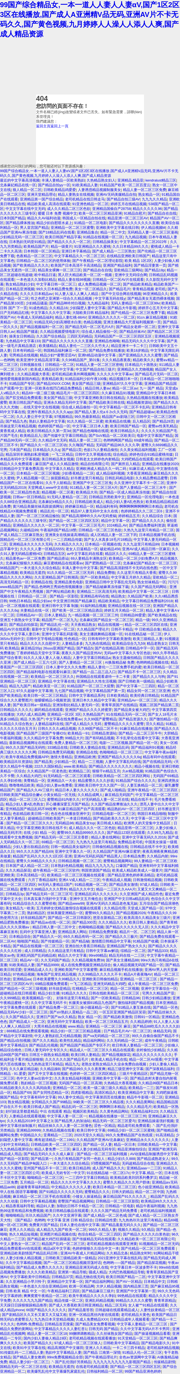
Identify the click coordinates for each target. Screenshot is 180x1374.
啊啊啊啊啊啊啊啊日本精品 (141, 506)
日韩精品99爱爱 (133, 615)
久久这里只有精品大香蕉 (136, 573)
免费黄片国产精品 (43, 1225)
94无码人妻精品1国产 (55, 884)
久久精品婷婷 (141, 1022)
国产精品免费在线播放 (107, 350)
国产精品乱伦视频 (43, 1045)
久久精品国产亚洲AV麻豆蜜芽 (116, 851)
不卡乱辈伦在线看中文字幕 (137, 738)
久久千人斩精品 (58, 483)
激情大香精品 (61, 757)
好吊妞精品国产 (33, 918)
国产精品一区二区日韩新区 (69, 918)
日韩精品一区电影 (119, 1206)
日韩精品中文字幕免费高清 (21, 469)
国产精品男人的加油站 (73, 1121)
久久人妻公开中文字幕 (34, 417)
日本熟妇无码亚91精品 (27, 242)
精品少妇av (42, 601)
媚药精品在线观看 (48, 710)
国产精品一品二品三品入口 (94, 672)
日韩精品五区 (54, 554)
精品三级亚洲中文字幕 (125, 1069)
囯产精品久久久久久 (148, 521)
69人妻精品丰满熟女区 (89, 558)
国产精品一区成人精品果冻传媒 (124, 492)
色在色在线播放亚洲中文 (70, 814)
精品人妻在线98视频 (74, 279)
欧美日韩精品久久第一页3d (49, 431)
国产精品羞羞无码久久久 (121, 1225)
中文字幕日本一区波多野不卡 (133, 1267)
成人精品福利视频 (110, 473)
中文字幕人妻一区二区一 (67, 1116)
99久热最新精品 (87, 417)
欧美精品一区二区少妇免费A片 (133, 558)
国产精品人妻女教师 (29, 1357)
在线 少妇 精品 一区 (39, 832)
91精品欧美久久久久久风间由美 (25, 1088)
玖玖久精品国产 (38, 1215)
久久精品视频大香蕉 (33, 374)
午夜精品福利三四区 (63, 1291)
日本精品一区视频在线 (103, 544)
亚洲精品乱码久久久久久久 (96, 894)
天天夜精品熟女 (83, 624)
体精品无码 (162, 1031)
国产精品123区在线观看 (126, 832)
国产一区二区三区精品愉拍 (38, 516)
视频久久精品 (129, 1229)
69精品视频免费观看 (51, 984)
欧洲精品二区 (79, 771)
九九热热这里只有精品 (45, 1064)
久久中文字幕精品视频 (24, 1263)
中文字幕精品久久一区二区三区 (79, 256)
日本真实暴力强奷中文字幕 (46, 899)
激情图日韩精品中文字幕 (111, 941)
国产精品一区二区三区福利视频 (102, 1154)
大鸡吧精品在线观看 (137, 459)
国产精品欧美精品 (137, 284)
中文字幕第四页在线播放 (105, 1097)
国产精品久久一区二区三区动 (43, 445)
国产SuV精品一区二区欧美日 (112, 435)
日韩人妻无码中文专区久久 (46, 1050)
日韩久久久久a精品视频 (57, 728)
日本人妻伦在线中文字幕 (79, 1225)
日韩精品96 (131, 998)
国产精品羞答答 (80, 1310)
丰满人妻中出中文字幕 (80, 568)
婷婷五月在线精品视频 (128, 204)
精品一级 (142, 620)
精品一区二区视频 (124, 988)
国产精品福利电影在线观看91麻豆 (43, 672)
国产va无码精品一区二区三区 (106, 1036)
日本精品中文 (154, 1281)
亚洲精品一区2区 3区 (64, 714)
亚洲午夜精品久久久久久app (50, 412)
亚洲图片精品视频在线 (58, 1234)
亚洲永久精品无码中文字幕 (65, 402)
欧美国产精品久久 (38, 1343)
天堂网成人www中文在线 (48, 487)
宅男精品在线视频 (23, 355)
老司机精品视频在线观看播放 (92, 1338)
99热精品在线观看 (131, 1296)
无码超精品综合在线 (138, 1163)
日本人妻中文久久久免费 (66, 667)
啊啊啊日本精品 (112, 1107)
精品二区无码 (115, 1305)
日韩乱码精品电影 (119, 478)
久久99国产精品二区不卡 (98, 728)
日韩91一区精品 (147, 1017)
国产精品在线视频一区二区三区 (38, 946)
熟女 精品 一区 (89, 1017)
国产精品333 (158, 951)
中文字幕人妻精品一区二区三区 (142, 1324)
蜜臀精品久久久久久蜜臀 (124, 724)
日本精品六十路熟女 (141, 365)
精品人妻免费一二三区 (52, 1149)
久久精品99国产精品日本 (158, 1083)
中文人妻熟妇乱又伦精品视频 (57, 1036)
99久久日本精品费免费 (54, 289)
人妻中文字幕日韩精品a (91, 658)
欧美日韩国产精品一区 (128, 426)
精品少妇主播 (49, 993)
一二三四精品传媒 (67, 539)
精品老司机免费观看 (133, 1125)
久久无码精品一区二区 (125, 1040)
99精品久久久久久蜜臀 (134, 1300)
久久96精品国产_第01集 (80, 360)
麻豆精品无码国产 (119, 795)
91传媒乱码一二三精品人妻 (21, 1352)
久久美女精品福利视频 (138, 450)
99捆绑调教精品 (81, 1333)
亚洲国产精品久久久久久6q (119, 757)
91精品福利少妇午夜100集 (86, 379)
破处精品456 (110, 549)
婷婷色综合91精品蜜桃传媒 (151, 454)
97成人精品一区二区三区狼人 (77, 1343)
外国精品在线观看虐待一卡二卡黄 (103, 676)
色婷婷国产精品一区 (54, 426)
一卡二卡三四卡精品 (128, 1348)
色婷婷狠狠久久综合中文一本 (95, 1248)
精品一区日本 (124, 1144)
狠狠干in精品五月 (106, 771)
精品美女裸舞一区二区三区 (59, 270)
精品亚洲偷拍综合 (131, 1149)
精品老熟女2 (157, 643)
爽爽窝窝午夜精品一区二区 (45, 1296)
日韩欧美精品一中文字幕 (157, 1144)
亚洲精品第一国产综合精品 (41, 199)
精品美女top (85, 823)
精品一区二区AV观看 (145, 1059)
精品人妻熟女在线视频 (76, 194)
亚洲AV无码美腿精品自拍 (116, 194)
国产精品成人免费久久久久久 (39, 1267)
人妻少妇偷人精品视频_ (24, 1258)
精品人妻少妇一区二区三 (29, 1362)
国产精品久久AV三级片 (34, 790)
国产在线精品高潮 (109, 648)
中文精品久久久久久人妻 (71, 1187)
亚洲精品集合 (87, 232)
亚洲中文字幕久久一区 (73, 851)
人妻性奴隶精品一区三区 (160, 1310)
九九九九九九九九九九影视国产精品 (122, 1362)
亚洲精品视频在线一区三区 (129, 606)
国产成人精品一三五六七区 (35, 662)
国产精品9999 (48, 965)
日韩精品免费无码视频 (56, 752)
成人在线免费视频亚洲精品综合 (86, 965)
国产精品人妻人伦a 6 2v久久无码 (100, 412)
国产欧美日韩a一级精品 (32, 705)
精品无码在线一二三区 (127, 955)
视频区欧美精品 (85, 1111)
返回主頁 (43, 126)
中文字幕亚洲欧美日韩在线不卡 (41, 828)
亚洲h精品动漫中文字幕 (97, 355)
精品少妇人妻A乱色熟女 (125, 502)
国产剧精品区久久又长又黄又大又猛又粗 (34, 1315)
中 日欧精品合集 (148, 629)
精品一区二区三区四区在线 (146, 624)
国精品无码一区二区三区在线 (23, 1367)
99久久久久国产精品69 (34, 851)
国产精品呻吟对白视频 (67, 303)
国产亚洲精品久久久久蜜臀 (140, 355)
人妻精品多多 (72, 643)
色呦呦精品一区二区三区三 (121, 752)
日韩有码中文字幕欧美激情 (109, 639)
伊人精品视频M (153, 227)
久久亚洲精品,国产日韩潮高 (56, 577)
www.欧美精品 (75, 766)
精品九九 (72, 1064)
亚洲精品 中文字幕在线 (56, 681)
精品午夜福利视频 (150, 1206)
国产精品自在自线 (162, 213)
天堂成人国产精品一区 (145, 908)
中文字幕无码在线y (110, 298)
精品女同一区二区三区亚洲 (148, 691)
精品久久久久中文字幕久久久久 (76, 1182)
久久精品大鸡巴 (29, 776)
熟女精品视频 (18, 1102)
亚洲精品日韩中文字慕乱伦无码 (110, 582)
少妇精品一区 (65, 762)
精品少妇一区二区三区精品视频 (76, 1031)
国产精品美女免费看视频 (95, 1324)
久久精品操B (50, 1069)
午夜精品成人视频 (116, 880)
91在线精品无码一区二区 (126, 714)
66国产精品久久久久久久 (46, 1310)
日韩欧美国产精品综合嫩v (20, 795)
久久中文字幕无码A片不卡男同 (145, 1329)
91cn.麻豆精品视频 (152, 317)
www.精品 (76, 1026)
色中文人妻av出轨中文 (34, 1078)
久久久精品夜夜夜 (116, 360)
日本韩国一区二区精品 (42, 251)
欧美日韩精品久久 (124, 431)
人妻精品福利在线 (49, 724)
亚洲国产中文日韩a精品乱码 (126, 899)
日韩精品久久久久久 (16, 710)
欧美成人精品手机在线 (109, 1059)
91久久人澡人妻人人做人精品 (47, 658)
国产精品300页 (84, 922)
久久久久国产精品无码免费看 (114, 1211)
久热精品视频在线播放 (145, 398)
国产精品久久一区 (47, 936)
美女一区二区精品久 (90, 289)
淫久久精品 (155, 724)
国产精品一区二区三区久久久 (29, 823)
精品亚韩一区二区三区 (135, 828)
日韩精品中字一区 (139, 648)
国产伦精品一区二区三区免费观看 (148, 1248)
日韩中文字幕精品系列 (87, 695)
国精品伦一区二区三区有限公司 (26, 539)
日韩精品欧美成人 (89, 502)
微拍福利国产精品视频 (136, 1003)
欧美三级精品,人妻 (148, 639)
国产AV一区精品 (129, 1281)
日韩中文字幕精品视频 (38, 1201)
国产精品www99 (71, 903)
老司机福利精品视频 (163, 1348)
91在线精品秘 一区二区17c (108, 1173)
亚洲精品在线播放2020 (160, 464)
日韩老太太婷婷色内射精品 (97, 459)
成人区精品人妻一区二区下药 (113, 535)
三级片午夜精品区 (133, 1074)
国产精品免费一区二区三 (58, 1007)
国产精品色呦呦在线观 (91, 431)
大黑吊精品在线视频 (50, 1026)
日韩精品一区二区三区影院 (117, 1201)
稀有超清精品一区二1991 (54, 1140)
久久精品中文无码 (52, 440)
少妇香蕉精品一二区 (77, 473)
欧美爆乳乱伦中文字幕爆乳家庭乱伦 (56, 1371)
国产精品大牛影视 (121, 308)
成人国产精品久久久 (108, 1168)
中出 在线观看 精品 (55, 1111)
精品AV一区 (29, 960)
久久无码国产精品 (55, 960)
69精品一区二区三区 (58, 842)
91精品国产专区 (22, 383)
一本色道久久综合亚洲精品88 (43, 1286)
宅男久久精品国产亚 (158, 993)
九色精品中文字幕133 (23, 341)
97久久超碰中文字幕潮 (34, 691)
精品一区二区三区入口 (27, 799)
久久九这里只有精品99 (141, 544)
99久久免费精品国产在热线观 (130, 1135)
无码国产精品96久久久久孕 (117, 445)
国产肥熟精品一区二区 (103, 563)
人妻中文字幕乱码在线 (123, 762)
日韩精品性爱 (106, 1220)
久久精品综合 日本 (157, 516)
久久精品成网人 (90, 795)
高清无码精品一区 (14, 582)
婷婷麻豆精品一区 (79, 506)
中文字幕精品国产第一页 (105, 691)
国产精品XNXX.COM (53, 383)
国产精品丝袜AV (132, 331)
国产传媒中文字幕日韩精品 (65, 435)
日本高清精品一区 (30, 875)
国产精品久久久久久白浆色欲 (146, 1234)
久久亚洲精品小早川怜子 (25, 1281)
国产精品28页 (163, 421)
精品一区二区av (125, 388)
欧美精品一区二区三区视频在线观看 (76, 875)
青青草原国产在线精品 (119, 705)
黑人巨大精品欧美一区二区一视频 (85, 275)
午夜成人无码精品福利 (35, 317)
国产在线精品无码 (157, 762)
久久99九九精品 (160, 832)
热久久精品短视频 (23, 1234)
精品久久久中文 (81, 889)
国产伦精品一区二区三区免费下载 (138, 313)
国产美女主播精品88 (122, 960)
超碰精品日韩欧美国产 (46, 818)
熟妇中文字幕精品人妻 (63, 1352)
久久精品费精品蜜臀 (151, 478)
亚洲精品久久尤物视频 (135, 369)
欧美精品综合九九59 (128, 643)
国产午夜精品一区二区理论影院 (97, 261)
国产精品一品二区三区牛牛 (140, 733)
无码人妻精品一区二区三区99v (135, 303)
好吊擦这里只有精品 (87, 478)
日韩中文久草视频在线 (93, 454)
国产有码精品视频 (99, 738)
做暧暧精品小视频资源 (52, 700)
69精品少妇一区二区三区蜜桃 (131, 1130)
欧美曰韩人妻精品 (85, 1055)
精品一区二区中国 (149, 1192)
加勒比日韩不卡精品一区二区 (79, 1206)
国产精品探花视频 (151, 1263)
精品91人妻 (45, 1206)
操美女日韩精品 (21, 336)
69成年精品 (143, 440)
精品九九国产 (20, 686)
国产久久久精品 (45, 1040)
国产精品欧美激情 (117, 1017)
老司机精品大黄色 (135, 1315)
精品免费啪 (106, 573)
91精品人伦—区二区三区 (142, 1352)
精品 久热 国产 (32, 719)
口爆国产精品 (126, 866)
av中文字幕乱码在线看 (85, 554)
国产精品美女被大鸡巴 (132, 710)
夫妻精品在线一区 (35, 610)
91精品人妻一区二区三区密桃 (99, 365)
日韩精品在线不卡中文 (148, 847)
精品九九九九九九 (99, 866)
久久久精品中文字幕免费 (43, 738)
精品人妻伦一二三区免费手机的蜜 (115, 667)
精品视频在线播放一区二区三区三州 (117, 1116)
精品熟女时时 (140, 1253)
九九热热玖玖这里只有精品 (140, 1220)
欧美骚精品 (48, 346)
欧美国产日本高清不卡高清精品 (76, 265)
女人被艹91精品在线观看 (148, 1305)
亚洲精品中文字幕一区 (65, 1281)
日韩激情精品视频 (147, 880)
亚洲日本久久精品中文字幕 (93, 700)
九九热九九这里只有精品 (96, 842)
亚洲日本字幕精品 (75, 251)
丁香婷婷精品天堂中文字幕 (38, 653)
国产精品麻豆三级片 (98, 1291)
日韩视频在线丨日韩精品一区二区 (47, 365)
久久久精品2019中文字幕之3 (30, 1121)
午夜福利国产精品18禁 (58, 530)
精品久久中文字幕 (72, 955)
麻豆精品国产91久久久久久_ (125, 1196)
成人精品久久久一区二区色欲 (92, 828)
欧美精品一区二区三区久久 (52, 676)
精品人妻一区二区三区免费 (144, 190)
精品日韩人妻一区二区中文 (54, 927)
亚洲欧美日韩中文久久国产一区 (99, 785)
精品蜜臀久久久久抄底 (96, 780)
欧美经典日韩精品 (144, 695)
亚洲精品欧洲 (85, 757)
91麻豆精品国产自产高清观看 (81, 809)
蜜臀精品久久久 (97, 1192)
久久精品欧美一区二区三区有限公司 (146, 1239)
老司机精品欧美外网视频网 (73, 374)
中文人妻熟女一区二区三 (20, 1244)
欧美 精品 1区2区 (138, 261)
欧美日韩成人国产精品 (42, 1107)
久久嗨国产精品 (81, 445)
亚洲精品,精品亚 (130, 180)
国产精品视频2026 (130, 913)
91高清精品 (165, 1135)
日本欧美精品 (117, 695)
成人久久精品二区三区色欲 (68, 209)
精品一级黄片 (61, 246)
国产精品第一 (41, 1159)
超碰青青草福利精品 (33, 1187)
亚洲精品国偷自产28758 (111, 209)
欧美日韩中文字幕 (91, 1130)
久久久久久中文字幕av (115, 374)
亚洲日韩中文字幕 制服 (60, 606)
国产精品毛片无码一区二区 (156, 374)
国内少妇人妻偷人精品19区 (45, 1338)
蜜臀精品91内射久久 (63, 799)
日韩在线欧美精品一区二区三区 (114, 993)
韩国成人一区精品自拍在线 (84, 218)
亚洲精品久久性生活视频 (96, 681)
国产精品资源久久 (133, 719)
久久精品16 (58, 308)
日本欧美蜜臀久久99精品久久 (56, 979)
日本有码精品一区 (27, 350)
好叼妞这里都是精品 (22, 1111)
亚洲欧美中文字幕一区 (110, 1078)
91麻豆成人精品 (142, 469)
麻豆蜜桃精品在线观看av (63, 563)
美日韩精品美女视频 (58, 459)
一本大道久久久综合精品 (40, 568)
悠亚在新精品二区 (107, 918)
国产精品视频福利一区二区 (41, 327)
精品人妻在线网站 (105, 837)
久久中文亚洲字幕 (67, 1215)
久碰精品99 (29, 530)
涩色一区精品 (104, 1125)
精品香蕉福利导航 (20, 1206)
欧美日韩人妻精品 (143, 922)
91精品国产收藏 (145, 941)
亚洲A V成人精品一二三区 (79, 880)
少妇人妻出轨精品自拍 (31, 847)
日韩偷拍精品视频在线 (110, 847)
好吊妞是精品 (59, 988)
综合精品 (120, 454)
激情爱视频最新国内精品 (20, 379)
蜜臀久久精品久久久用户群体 (126, 1182)
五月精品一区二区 (34, 1182)
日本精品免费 (134, 856)
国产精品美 (43, 762)
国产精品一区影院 (64, 596)
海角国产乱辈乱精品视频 (56, 974)
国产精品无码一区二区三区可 (49, 894)
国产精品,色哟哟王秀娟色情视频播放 (54, 587)
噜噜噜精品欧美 (21, 785)
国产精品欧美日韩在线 (107, 402)
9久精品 (148, 1229)
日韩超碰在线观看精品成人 (116, 1310)
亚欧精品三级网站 (128, 270)
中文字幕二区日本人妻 (90, 426)
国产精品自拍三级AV (123, 199)
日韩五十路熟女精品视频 (49, 1055)
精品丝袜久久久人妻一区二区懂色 (65, 1125)
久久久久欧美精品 (41, 1272)
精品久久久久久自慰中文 (40, 643)
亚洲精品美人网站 (72, 932)
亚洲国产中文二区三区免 (92, 483)
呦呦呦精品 (15, 1215)
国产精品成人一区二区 (27, 1022)
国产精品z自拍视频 (15, 1040)
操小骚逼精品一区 (94, 1007)
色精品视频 (92, 322)
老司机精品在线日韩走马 (85, 199)
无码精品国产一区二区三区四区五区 (123, 336)
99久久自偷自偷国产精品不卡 (155, 1036)
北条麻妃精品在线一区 (18, 185)
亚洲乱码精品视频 (99, 1300)
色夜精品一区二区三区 (34, 256)
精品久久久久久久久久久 (152, 1055)
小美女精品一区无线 (59, 795)
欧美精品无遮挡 (32, 573)
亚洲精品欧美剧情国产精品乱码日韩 (29, 1253)
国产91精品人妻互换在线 (131, 1007)
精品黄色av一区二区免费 (25, 558)
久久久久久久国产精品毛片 (67, 1059)
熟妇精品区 (36, 913)
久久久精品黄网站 (140, 1102)
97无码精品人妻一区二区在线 (105, 799)
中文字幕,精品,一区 (147, 1173)
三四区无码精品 (79, 336)
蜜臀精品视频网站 (117, 861)
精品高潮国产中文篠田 (65, 1348)
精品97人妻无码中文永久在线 (95, 511)
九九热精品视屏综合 (16, 1149)
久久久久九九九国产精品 (32, 1300)
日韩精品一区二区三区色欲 (100, 530)
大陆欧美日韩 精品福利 (90, 313)
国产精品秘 (80, 941)
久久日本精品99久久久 (130, 246)
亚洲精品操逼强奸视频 (156, 1121)
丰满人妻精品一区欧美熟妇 (63, 180)
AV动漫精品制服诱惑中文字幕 (154, 1154)
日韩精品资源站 (104, 733)
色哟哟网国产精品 (117, 440)
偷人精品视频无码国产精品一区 (138, 965)
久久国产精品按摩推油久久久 (114, 804)
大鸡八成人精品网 (30, 714)
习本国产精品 (20, 450)
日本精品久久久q (46, 450)
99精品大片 (74, 738)
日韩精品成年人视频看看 (130, 1319)
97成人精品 (149, 884)
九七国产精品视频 (69, 691)
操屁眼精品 (60, 478)
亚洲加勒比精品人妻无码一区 (76, 705)
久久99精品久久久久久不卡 (100, 974)
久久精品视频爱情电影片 (59, 331)
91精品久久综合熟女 (16, 724)
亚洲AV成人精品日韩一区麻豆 (146, 549)
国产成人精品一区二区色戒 (105, 1215)
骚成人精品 (98, 1272)
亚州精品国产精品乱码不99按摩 (31, 809)
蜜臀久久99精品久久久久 (36, 861)
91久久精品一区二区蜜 (85, 421)
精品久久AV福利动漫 (43, 218)
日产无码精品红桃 (14, 313)
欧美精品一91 (78, 733)
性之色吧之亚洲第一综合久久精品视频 (62, 298)
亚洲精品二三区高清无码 (96, 591)
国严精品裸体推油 (20, 223)
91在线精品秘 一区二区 (143, 634)
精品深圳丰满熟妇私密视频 (28, 454)
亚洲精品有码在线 (94, 596)
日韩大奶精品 (122, 1192)
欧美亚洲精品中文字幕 (136, 1092)
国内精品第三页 (135, 1286)
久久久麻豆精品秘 (23, 1069)
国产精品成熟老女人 (153, 1159)
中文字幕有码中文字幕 (38, 1097)
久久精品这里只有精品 (66, 951)
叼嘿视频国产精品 (105, 1163)
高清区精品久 (105, 1092)
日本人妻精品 (55, 615)
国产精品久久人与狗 (149, 676)
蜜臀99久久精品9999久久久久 (81, 832)
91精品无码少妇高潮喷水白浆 (57, 322)
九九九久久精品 (154, 199)
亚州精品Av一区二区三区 (137, 700)
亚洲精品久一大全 (61, 780)
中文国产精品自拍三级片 (95, 369)
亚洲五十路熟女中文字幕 (20, 620)
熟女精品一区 (149, 194)
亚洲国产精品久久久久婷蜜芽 (88, 710)
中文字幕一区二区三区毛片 (83, 525)
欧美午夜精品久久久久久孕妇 (92, 1296)
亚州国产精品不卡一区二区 (45, 1168)
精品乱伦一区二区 (54, 511)
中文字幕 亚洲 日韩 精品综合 (70, 1220)
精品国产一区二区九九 (60, 620)
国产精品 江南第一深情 (101, 1352)
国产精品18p (155, 270)
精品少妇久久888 (121, 1159)
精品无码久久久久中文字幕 (143, 341)
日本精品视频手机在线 (157, 535)
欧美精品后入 (31, 435)
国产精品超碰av (142, 412)
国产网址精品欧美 (60, 591)
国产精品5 (84, 648)
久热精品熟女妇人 (101, 180)
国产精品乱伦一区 (54, 624)
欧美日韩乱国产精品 (25, 402)
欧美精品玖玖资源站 (16, 762)
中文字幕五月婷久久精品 (131, 577)
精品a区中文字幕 (56, 1248)
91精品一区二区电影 (90, 223)
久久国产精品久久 (20, 1017)
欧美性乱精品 (70, 1040)
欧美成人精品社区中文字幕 (52, 369)
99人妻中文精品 (70, 1097)
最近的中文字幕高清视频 (20, 180)
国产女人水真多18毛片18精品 (107, 539)
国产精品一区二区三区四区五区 (74, 521)
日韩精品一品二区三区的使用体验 (43, 261)
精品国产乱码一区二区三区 (63, 1244)
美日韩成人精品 (109, 823)
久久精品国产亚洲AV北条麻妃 (100, 1140)
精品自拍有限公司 (94, 464)
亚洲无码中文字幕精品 (65, 1022)
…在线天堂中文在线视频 (40, 407)
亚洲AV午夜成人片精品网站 (82, 1253)
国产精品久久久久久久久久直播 (134, 223)
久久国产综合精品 (50, 336)
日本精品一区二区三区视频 (38, 473)
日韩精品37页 (62, 1277)
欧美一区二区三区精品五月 (106, 1022)
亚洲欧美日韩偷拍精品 (100, 979)
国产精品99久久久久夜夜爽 (84, 1069)
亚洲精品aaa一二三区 (144, 1168)
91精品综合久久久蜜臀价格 (34, 903)
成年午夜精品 (155, 1040)
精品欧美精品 (109, 601)
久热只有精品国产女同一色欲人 (80, 1159)
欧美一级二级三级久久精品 (105, 1088)
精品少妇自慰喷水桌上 (54, 223)
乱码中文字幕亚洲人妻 (38, 932)
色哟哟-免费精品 (29, 1324)
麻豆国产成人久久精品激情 (56, 464)
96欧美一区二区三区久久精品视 (98, 1102)
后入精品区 (141, 421)
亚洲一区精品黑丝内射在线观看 (94, 1315)
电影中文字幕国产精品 (155, 435)
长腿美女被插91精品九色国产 (92, 1003)
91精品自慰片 (135, 213)
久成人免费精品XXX (92, 1319)
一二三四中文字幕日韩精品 (86, 1177)
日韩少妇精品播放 (156, 998)
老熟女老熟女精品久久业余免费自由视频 (114, 1064)
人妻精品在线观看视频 (27, 1116)
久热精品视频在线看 (58, 1130)
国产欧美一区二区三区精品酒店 (77, 610)
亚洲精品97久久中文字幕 (122, 383)
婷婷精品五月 (129, 516)
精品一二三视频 (90, 762)
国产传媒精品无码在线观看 (93, 1239)
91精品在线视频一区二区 (103, 237)
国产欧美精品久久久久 (31, 265)
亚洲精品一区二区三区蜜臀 (72, 227)
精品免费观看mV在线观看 (20, 1248)
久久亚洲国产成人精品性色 (141, 894)
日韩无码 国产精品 (104, 1329)
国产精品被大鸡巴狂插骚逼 (48, 1239)
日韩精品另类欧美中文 (107, 497)
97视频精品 (63, 417)
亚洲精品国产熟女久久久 (126, 946)
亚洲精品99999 (28, 1130)
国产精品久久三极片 (121, 936)
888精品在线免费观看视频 (27, 1031)
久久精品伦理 (114, 908)
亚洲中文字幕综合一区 (159, 988)
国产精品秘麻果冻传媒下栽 (107, 587)
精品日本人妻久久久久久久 (76, 790)
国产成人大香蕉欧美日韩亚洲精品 (76, 1305)
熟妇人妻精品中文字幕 (47, 421)
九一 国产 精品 (151, 388)
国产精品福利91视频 (147, 747)
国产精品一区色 (165, 1007)
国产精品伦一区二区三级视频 (23, 988)
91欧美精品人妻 (85, 185)
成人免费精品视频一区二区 (99, 284)
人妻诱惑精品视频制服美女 (99, 190)
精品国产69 (22, 1092)
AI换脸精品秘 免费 (120, 662)
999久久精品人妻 (102, 1229)
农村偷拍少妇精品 (150, 1050)
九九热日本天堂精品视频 (54, 1319)
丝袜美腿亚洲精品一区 (65, 913)
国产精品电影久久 (155, 1343)
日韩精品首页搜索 (59, 1324)
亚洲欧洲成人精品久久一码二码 (101, 469)
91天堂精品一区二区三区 (138, 1338)
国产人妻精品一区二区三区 (81, 662)
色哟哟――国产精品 (119, 1263)
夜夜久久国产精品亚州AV (81, 653)
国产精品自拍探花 (23, 624)
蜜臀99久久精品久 (99, 913)
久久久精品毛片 (139, 1107)
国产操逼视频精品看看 (152, 1333)
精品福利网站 (94, 1040)
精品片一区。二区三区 (137, 932)
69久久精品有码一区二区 (83, 936)
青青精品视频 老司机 (149, 289)
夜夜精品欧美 (52, 379)
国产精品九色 (16, 421)
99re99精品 (98, 955)
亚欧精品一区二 (165, 577)
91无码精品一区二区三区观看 (67, 776)
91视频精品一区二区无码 (159, 1244)
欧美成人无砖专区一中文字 (63, 1173)
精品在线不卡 (141, 799)
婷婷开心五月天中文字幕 (158, 308)
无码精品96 (64, 823)
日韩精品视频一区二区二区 (79, 861)
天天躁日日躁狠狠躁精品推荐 (23, 1305)
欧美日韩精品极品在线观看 (67, 1211)
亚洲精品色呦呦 (107, 341)
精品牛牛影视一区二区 (145, 1097)
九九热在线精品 (97, 643)
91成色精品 (38, 308)
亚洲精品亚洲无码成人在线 (86, 1267)
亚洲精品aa (22, 979)
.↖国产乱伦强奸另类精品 (71, 1362)
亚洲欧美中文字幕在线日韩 (117, 227)
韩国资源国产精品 (95, 870)
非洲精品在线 (41, 582)
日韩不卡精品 (122, 629)
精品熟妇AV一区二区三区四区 (131, 809)
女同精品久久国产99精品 (51, 1102)
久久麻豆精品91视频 (117, 393)
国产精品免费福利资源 (147, 525)
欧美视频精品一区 (36, 998)
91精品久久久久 (74, 993)
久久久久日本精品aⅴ (36, 294)
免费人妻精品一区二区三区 (75, 743)
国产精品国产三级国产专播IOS (41, 733)
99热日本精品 (20, 601)
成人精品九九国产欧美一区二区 (61, 1229)
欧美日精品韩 (79, 1168)
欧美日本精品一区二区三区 (114, 1187)
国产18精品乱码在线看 (56, 232)
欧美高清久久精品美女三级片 (147, 918)
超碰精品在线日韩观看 (18, 993)
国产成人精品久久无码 (83, 724)
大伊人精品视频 (108, 1286)
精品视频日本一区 (123, 379)
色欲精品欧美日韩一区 (31, 814)
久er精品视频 (132, 771)
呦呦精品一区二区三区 (45, 1177)
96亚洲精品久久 (155, 294)
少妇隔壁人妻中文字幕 (88, 308)
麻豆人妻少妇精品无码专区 (93, 1149)
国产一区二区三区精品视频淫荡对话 (72, 1263)
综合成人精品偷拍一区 (99, 331)
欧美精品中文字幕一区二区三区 (144, 591)
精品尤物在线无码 (89, 1277)
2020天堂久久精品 (89, 1135)
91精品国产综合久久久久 (136, 780)
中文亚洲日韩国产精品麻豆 (74, 601)
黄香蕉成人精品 (12, 431)
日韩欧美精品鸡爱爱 (59, 190)
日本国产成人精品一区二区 (27, 866)
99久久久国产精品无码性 (25, 747)
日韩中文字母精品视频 (44, 639)
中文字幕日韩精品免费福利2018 (147, 601)
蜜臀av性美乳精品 (162, 426)
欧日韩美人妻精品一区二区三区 (137, 1045)
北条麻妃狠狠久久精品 (24, 563)
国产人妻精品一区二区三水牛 (144, 487)
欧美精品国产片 (36, 246)
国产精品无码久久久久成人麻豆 (49, 1154)
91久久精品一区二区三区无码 (71, 573)
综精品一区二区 (133, 951)
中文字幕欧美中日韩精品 (30, 1277)
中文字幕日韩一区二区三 (56, 284)
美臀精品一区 (34, 780)
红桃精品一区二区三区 (90, 988)
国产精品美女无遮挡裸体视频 (150, 298)
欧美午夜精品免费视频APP (27, 757)
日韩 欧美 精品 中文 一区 (25, 1291)
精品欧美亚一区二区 (49, 686)
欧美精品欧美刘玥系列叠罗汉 (133, 1177)
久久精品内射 (157, 856)
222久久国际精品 (48, 766)
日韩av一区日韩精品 (29, 497)
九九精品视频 (135, 237)
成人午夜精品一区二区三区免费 (153, 984)
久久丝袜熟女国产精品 (114, 1333)
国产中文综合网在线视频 (121, 294)
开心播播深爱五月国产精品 (67, 804)
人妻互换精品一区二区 (145, 785)
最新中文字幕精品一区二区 (53, 629)
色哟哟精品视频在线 (152, 662)
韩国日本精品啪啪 (151, 814)
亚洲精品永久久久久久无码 (30, 544)
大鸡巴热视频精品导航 (127, 1272)
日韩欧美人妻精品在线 (88, 747)
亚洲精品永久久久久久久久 (147, 1140)
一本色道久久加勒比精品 (36, 279)
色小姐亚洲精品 (150, 1187)
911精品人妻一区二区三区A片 (94, 487)
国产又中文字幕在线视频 (48, 1074)
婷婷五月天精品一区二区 (124, 610)
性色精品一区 (75, 639)
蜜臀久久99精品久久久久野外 (43, 889)
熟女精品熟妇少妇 (20, 284)
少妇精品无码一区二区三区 (21, 237)
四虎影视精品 (81, 1092)
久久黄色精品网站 (114, 1111)
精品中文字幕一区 (115, 521)
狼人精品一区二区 (27, 190)
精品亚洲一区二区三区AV (127, 218)
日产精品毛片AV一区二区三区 (127, 1031)
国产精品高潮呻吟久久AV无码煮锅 (88, 516)
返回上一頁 (59, 126)
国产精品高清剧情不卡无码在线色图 (128, 568)
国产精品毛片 (119, 289)
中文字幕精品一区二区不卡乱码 (124, 407)
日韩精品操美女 (105, 242)
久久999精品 (10, 998)
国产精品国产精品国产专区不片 (85, 1045)
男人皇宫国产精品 (34, 227)
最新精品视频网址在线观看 (30, 743)
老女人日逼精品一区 (82, 549)
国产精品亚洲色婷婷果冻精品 (130, 875)
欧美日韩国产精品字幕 (63, 237)
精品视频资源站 (139, 402)
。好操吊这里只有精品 (71, 998)
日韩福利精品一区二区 (105, 1371)
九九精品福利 (98, 303)
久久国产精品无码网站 (149, 587)
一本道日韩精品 (78, 818)
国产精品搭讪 (58, 558)
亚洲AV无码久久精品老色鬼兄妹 (111, 903)
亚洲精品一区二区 (67, 1088)
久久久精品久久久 (112, 922)
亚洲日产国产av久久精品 (56, 1017)
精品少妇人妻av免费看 (54, 785)
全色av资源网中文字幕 (137, 1357)
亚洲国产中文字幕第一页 (136, 1291)
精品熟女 (118, 596)
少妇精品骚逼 (36, 303)
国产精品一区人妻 (97, 1144)
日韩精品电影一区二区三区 (113, 814)
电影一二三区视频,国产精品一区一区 (128, 743)
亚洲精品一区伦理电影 (145, 497)
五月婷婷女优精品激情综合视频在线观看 (69, 908)
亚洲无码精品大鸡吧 (109, 984)
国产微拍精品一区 (163, 719)
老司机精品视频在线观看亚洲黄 (112, 1244)
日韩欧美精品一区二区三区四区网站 (121, 776)
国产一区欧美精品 (94, 577)
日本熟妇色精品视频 (67, 866)
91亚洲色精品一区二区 (90, 204)
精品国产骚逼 (27, 331)
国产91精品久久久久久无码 (61, 1192)
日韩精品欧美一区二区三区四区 (56, 1144)
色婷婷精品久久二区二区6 (142, 511)
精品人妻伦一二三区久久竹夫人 (84, 346)
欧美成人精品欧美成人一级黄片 (137, 870)
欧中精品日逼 (45, 275)
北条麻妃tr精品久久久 (55, 502)
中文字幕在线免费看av (64, 719)
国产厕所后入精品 (125, 464)
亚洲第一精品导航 (72, 1272)
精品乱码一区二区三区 (79, 1107)
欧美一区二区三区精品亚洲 (100, 213)
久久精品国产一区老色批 (47, 771)
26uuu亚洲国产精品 (59, 648)
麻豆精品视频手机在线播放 (121, 970)
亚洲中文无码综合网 (131, 275)
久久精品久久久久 (68, 544)
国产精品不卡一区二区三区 (139, 672)
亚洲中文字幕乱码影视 (60, 634)
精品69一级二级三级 (38, 393)
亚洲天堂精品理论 (41, 194)
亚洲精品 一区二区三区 (139, 979)
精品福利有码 (106, 506)
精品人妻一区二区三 (85, 440)
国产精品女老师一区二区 (136, 327)
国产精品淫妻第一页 (150, 265)
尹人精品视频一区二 (32, 478)
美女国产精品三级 (86, 383)
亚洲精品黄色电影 (68, 582)
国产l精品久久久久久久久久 (111, 766)
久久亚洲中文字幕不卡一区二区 (139, 483)
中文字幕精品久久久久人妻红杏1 (60, 1329)
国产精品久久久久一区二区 (69, 242)
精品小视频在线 (147, 766)
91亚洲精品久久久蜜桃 (92, 246)
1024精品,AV (117, 525)
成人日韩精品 (35, 951)
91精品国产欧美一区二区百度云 (125, 185)
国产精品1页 (72, 450)
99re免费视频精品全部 (65, 1357)
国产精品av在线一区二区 (51, 922)
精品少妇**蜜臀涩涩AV (58, 355)
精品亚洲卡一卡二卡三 (129, 346)
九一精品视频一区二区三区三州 (93, 615)
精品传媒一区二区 (68, 1300)
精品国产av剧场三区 (118, 417)
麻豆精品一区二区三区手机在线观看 (41, 1196)
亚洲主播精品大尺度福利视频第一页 (132, 322)
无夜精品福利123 (144, 1111)
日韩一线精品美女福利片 (70, 847)
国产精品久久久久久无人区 (127, 927)
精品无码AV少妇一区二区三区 (24, 1012)
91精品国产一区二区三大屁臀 (90, 686)
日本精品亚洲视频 (20, 289)
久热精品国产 (93, 714)
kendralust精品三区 (160, 180)
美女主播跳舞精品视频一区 (101, 634)
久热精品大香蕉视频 (120, 1083)
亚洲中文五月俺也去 (86, 899)
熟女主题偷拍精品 (126, 658)
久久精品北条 (117, 1253)
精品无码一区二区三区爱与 (114, 1121)
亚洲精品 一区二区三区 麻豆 (108, 1026)
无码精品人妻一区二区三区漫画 (152, 232)
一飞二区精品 (62, 454)
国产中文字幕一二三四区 (136, 686)
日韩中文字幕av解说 (102, 951)
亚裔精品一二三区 (57, 1135)
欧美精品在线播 (117, 421)
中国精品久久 (31, 1135)
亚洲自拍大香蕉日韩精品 (85, 946)
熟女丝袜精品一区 (151, 582)
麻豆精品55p (31, 648)
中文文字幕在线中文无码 (25, 209)
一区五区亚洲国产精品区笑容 (122, 1012)
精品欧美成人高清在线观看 (48, 204)
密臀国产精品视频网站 (76, 1201)
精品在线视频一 (110, 624)
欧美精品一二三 (141, 1088)
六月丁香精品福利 (42, 880)
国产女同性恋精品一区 (51, 1092)
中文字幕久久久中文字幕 (50, 313)
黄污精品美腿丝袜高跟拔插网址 (38, 506)
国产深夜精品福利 (159, 1069)
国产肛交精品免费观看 (24, 398)
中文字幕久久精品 (59, 469)
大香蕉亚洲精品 (139, 473)
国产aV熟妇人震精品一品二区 (73, 1012)
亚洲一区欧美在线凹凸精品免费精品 (53, 388)
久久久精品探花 (18, 870)
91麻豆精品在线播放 (136, 728)
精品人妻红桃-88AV (70, 317)
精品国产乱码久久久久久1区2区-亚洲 (42, 856)
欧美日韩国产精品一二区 (126, 1277)
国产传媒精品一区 (55, 941)
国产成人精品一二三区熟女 (113, 251)
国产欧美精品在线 (162, 615)
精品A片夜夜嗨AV (138, 974)
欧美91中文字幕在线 (29, 1348)
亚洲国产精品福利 (117, 265)
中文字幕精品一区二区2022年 (144, 242)
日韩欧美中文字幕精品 (121, 1343)
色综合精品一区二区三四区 (99, 1234)
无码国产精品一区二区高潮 (80, 1083)
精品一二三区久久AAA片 (116, 889)
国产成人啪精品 (112, 790)
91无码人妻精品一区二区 (67, 497)
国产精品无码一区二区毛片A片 (89, 327)
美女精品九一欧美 (20, 908)
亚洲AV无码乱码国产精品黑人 (97, 856)
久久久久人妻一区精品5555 (42, 549)
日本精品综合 (20, 936)
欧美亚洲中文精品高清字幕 (38, 360)
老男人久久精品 (21, 1229)
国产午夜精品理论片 (101, 1357)
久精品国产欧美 (140, 596)
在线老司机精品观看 (92, 1367)
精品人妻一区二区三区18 (47, 1333)
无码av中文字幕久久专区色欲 (127, 653)
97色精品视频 (24, 974)
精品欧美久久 (143, 360)
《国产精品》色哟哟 (29, 1220)
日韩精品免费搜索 (103, 932)
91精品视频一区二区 (90, 884)
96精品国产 (9, 568)
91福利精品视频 (93, 606)
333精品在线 (57, 747)
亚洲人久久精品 (97, 1348)
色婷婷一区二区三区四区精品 (93, 1074)
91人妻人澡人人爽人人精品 (77, 294)
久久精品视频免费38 (87, 960)
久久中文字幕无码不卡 (49, 1003)
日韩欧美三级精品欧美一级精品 (70, 1258)
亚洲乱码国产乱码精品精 (36, 955)
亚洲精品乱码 (118, 747)
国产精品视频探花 (116, 1055)
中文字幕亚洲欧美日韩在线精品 (99, 398)
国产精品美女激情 (123, 884)
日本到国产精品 (12, 218)
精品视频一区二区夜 (58, 492)
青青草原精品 (165, 1300)
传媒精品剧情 (164, 1362)
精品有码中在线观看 (159, 757)
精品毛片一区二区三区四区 (77, 393)
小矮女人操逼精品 (86, 1196)
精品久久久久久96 (147, 209)
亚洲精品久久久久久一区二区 (111, 317)
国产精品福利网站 (99, 1281)
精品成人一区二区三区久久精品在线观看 (102, 1050)
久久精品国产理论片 (93, 629)
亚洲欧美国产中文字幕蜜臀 (75, 970)
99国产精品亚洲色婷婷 (143, 1371)
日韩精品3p (15, 894)
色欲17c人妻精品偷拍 (101, 450)
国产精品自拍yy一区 (54, 185)
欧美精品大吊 (86, 492)
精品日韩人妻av (97, 388)
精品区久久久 (116, 554)
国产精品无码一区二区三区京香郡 (61, 837)
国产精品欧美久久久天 (111, 818)
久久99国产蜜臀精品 (100, 719)
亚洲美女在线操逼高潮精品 (66, 535)
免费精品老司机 (130, 842)
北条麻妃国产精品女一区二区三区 (150, 563)
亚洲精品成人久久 (38, 970)
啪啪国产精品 (28, 941)
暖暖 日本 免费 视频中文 (57, 213)
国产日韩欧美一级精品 (136, 681)
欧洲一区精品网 (81, 1286)
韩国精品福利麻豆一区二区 (65, 350)
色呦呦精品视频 (91, 927)
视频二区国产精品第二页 (159, 705)
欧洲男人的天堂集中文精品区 (148, 823)
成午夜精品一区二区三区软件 (56, 870)
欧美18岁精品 (137, 350)
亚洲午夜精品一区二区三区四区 (153, 790)
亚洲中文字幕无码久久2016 (144, 837)
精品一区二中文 (112, 232)
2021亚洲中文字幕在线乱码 (120, 1258)
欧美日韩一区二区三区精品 (45, 695)
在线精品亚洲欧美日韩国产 (128, 256)
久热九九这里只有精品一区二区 (149, 530)
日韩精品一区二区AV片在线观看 (118, 279)
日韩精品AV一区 (29, 615)
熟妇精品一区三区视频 (39, 1083)
